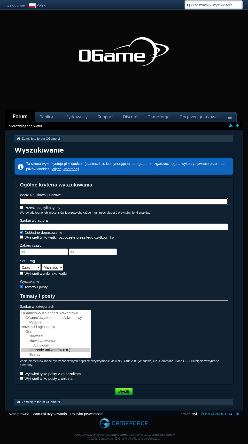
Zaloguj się (16, 5)
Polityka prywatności (86, 414)
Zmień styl (188, 414)
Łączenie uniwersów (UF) (55, 350)
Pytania (55, 322)
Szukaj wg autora (34, 220)
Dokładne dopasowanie (41, 232)
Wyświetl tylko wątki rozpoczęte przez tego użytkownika (67, 237)
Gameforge (158, 116)
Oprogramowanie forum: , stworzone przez (124, 434)
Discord (130, 116)
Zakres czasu (30, 245)
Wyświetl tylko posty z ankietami (48, 378)
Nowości (55, 336)
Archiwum (55, 345)
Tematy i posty (34, 287)
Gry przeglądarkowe (199, 116)
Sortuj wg (27, 261)
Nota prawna (19, 414)
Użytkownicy (75, 116)
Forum (20, 116)
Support (105, 116)
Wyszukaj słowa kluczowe (41, 195)
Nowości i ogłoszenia (55, 327)
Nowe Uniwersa (55, 341)
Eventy (55, 354)
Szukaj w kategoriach (37, 306)
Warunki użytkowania (50, 414)
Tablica (46, 116)
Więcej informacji (65, 169)
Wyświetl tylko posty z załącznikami (51, 374)
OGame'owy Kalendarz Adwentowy (55, 313)
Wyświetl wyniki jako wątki (43, 273)
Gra (55, 331)
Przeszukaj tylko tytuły (40, 208)
